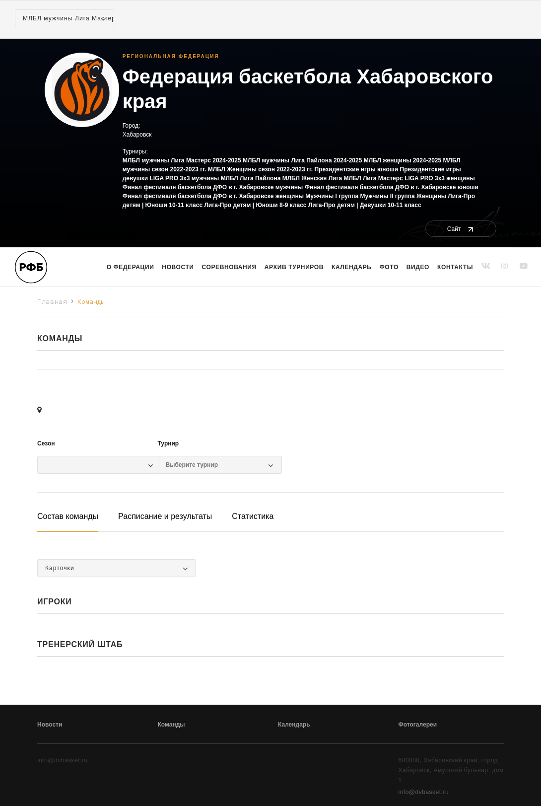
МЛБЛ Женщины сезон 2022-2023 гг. (260, 169)
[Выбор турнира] (215, 464)
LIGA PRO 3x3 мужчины (184, 178)
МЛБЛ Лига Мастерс (373, 178)
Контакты (455, 267)
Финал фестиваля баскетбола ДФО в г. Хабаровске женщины (213, 196)
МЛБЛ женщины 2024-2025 (403, 160)
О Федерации (130, 267)
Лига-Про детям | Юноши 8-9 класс (255, 205)
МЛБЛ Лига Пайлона (251, 178)
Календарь (351, 267)
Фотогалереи (418, 724)
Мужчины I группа (331, 196)
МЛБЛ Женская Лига (312, 178)
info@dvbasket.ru (424, 792)
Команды (171, 724)
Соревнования (229, 267)
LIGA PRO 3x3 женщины (440, 178)
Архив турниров (294, 267)
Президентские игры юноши (356, 169)
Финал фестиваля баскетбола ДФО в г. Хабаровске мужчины (213, 187)
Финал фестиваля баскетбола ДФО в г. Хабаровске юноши (391, 187)
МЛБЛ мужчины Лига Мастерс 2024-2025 (182, 160)
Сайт (460, 228)
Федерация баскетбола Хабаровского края (308, 89)
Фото (389, 267)
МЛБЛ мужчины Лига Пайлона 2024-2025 (302, 160)
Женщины (431, 196)
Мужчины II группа (387, 196)
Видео (417, 267)
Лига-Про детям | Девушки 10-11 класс (364, 205)
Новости (178, 267)
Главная (52, 301)
